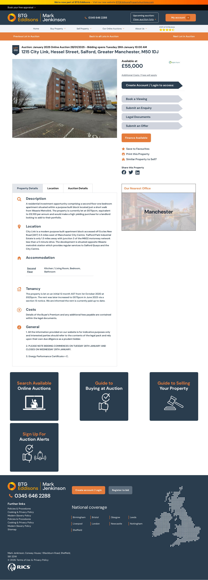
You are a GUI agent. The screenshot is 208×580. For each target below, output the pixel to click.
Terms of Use (23, 559)
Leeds (133, 517)
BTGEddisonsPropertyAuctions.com (135, 2)
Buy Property (56, 28)
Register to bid (120, 490)
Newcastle (116, 523)
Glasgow (115, 517)
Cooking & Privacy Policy (21, 512)
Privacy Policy (41, 559)
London (96, 523)
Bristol (95, 517)
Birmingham (79, 517)
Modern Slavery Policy (19, 515)
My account (180, 18)
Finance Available (136, 138)
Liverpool (77, 523)
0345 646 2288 (95, 17)
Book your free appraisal (22, 7)
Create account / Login (88, 490)
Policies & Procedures (19, 508)
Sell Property (83, 28)
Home (36, 28)
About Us (139, 28)
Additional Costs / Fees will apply (139, 75)
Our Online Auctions (112, 28)
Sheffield (77, 530)
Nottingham (136, 523)
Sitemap (12, 529)
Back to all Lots (104, 36)
